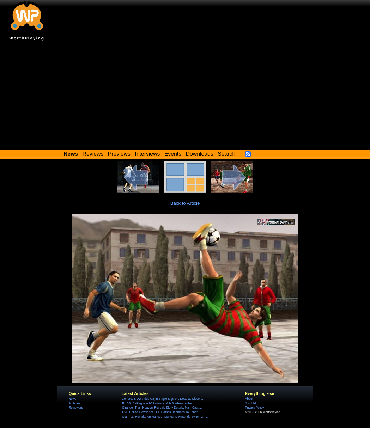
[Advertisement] (185, 97)
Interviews (147, 154)
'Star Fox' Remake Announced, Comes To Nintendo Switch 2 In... (165, 416)
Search (226, 154)
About (249, 399)
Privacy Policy (254, 407)
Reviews (93, 154)
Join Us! (250, 403)
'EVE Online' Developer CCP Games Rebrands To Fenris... (161, 412)
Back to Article (185, 203)
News (72, 399)
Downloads (199, 154)
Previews (119, 154)
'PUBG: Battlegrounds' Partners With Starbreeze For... (158, 403)
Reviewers (76, 407)
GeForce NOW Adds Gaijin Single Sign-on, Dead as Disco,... (162, 399)
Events (172, 154)
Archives (74, 403)
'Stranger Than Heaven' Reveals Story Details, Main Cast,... (162, 407)
